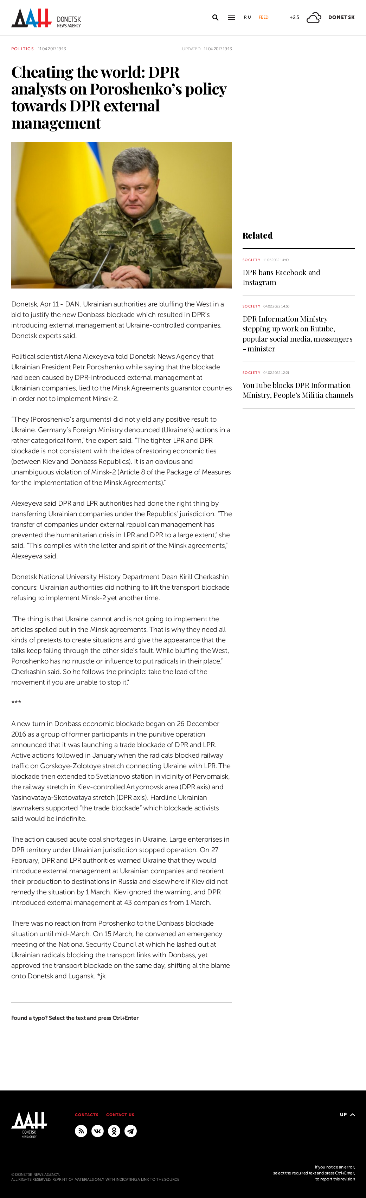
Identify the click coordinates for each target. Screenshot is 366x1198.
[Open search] (215, 17)
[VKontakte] (97, 1130)
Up (347, 1114)
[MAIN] (130, 1130)
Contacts (86, 1115)
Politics (22, 48)
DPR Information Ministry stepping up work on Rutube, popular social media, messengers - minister (298, 333)
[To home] (46, 17)
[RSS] (81, 1130)
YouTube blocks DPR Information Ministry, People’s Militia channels (298, 390)
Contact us (120, 1115)
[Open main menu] (231, 17)
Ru (248, 17)
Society (252, 260)
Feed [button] (264, 17)
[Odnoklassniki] (114, 1130)
